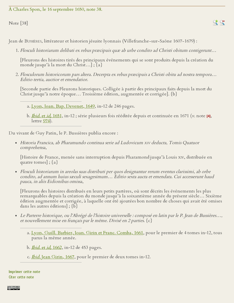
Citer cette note (21, 277)
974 (46, 121)
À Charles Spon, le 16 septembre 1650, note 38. (55, 9)
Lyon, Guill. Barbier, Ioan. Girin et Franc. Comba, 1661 (87, 233)
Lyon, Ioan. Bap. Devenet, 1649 (63, 106)
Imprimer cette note (24, 271)
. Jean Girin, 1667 (52, 257)
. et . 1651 (46, 116)
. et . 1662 (46, 247)
